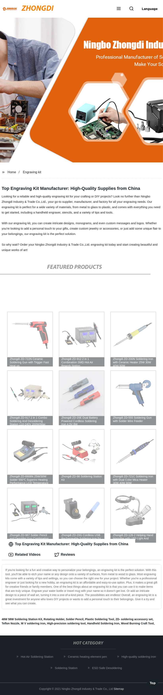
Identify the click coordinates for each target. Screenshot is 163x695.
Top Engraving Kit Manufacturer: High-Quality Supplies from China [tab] (68, 544)
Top (153, 683)
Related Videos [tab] (25, 554)
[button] (119, 9)
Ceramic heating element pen (88, 656)
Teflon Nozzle (10, 623)
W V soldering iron (33, 623)
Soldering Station (67, 668)
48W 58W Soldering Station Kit (22, 619)
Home (12, 172)
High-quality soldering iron (139, 656)
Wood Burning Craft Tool (137, 623)
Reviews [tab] (64, 554)
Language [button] (150, 9)
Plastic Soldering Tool (99, 619)
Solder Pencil (75, 619)
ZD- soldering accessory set (134, 619)
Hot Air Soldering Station (38, 656)
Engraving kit (32, 172)
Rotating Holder (54, 619)
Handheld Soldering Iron (103, 623)
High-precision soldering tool (66, 623)
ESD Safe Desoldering (108, 668)
